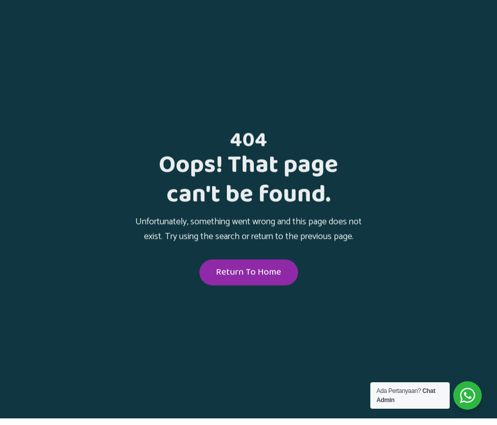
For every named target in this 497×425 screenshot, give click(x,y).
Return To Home (248, 273)
